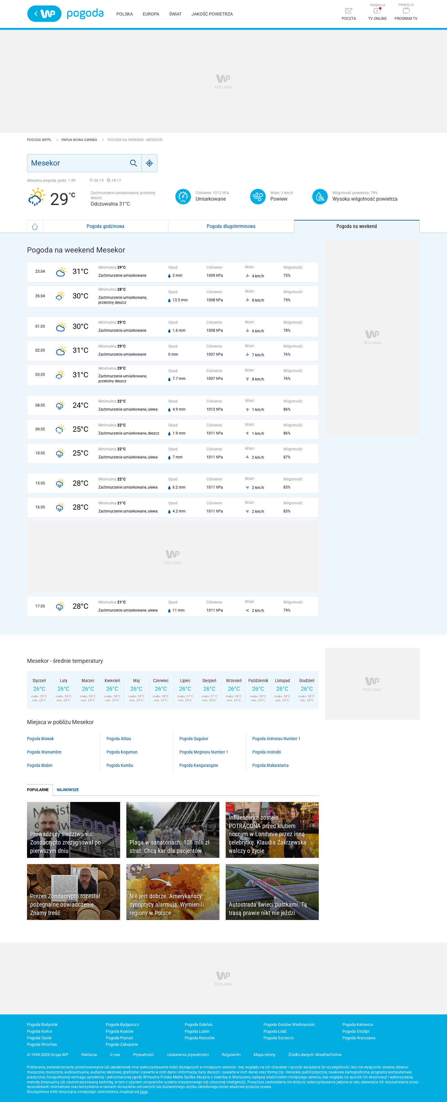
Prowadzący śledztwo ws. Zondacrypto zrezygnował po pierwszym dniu (65, 842)
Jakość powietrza (212, 13)
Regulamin (231, 1054)
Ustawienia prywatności (188, 1054)
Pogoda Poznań (119, 1038)
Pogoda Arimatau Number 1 (276, 738)
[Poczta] (349, 15)
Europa (151, 13)
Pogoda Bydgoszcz (122, 1024)
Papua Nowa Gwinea (79, 140)
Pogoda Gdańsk (199, 1024)
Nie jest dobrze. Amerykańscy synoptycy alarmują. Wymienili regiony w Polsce (166, 904)
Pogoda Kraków (119, 1031)
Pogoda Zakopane (122, 1044)
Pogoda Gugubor (193, 738)
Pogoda (85, 13)
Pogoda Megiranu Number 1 (203, 751)
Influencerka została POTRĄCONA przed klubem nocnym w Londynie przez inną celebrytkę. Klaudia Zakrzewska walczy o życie (267, 834)
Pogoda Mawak (40, 738)
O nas (115, 1054)
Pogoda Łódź (275, 1031)
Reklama (89, 1054)
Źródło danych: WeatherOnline (314, 1054)
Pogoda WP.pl (39, 140)
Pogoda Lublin (197, 1031)
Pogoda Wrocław (42, 1044)
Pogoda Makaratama (270, 765)
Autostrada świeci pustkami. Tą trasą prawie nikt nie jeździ (268, 909)
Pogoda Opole (39, 1038)
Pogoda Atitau (118, 738)
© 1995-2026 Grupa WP (47, 1054)
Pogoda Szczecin (279, 1038)
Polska (124, 13)
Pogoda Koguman (122, 751)
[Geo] (149, 163)
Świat (175, 13)
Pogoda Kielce (39, 1031)
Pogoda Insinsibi (266, 751)
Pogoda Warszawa (358, 1038)
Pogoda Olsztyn (356, 1031)
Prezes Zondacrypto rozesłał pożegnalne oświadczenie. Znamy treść (65, 904)
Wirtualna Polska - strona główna (44, 13)
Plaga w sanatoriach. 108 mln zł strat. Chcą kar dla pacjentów (169, 846)
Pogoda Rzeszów (200, 1038)
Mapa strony (264, 1054)
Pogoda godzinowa (105, 226)
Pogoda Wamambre (44, 751)
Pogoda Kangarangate (198, 765)
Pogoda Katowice (357, 1024)
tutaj (144, 1092)
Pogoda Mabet (39, 765)
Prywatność (143, 1054)
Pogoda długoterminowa (231, 226)
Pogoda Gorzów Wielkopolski (289, 1024)
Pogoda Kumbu (119, 765)
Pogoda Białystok (42, 1024)
